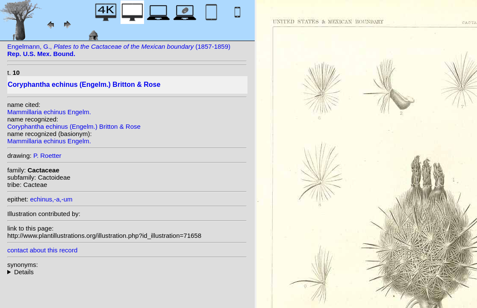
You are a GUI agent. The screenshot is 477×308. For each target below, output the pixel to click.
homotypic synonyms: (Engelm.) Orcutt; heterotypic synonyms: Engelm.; (127, 271)
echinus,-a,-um (51, 199)
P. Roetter (47, 155)
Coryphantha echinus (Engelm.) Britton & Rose (74, 126)
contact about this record (42, 250)
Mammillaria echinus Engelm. (49, 112)
